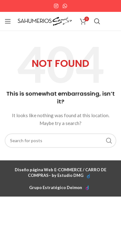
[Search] (97, 21)
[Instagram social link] (56, 6)
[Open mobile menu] (8, 21)
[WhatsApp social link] (64, 6)
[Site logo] (44, 20)
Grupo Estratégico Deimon (55, 187)
